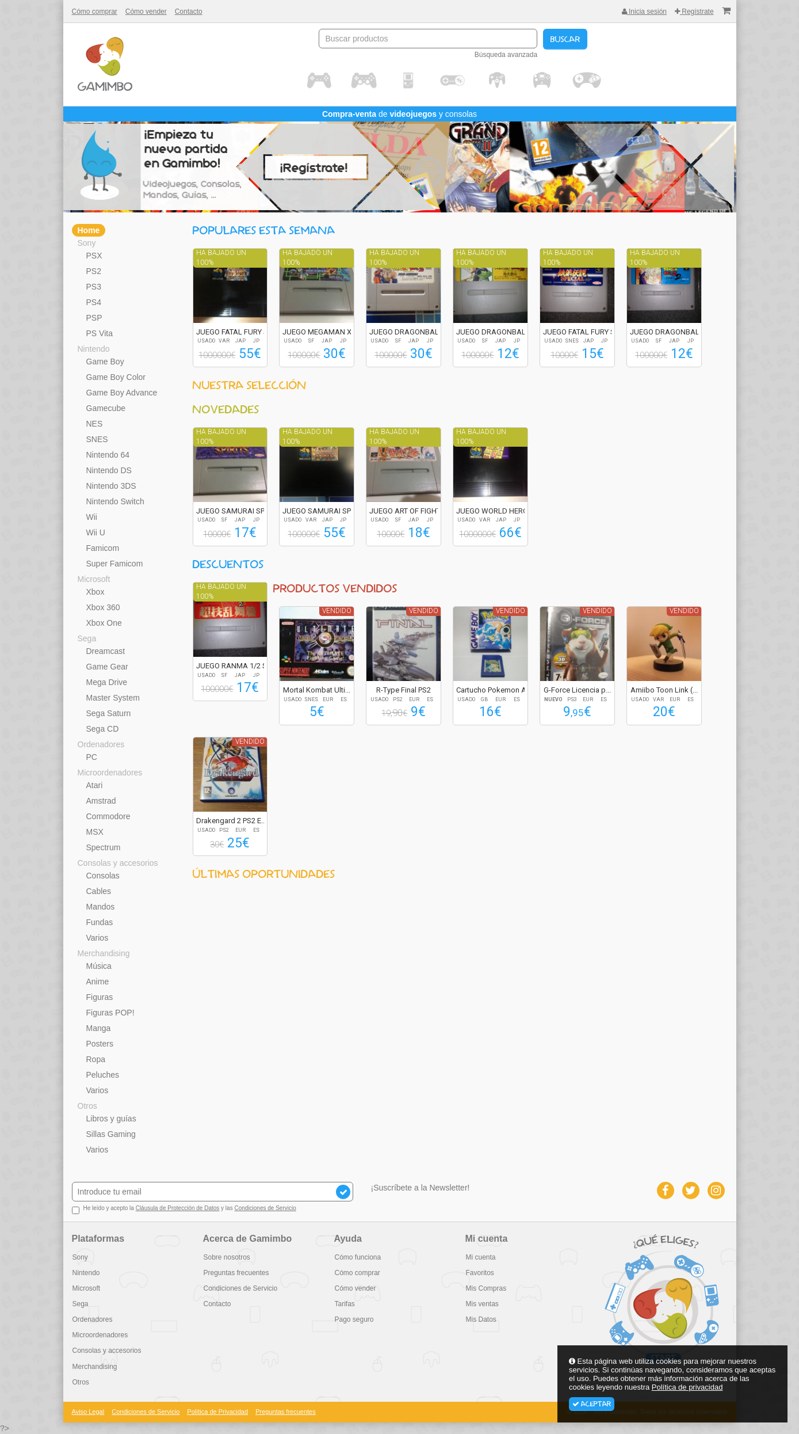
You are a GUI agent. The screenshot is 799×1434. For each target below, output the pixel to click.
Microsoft (94, 579)
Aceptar (591, 1404)
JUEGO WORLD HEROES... (499, 511)
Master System (113, 697)
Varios (97, 937)
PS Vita (99, 333)
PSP (94, 317)
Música (99, 966)
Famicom (103, 548)
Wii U (95, 532)
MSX (95, 831)
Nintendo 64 (108, 454)
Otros (87, 1105)
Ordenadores (101, 744)
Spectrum (103, 847)
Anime (97, 981)
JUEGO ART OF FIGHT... (407, 511)
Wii (91, 517)
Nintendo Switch (115, 501)
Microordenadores (110, 772)
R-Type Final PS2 (403, 690)
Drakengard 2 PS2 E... (231, 820)
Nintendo (94, 348)
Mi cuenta (480, 1257)
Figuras (99, 997)
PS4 (93, 302)
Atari (94, 785)
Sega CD (102, 728)
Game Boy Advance (122, 392)
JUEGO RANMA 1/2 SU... (236, 665)
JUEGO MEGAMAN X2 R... (324, 332)
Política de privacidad (687, 1387)
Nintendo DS (109, 470)
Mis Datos (480, 1319)
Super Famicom (114, 563)
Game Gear (107, 666)
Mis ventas (481, 1304)
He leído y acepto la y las (184, 1209)
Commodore (108, 816)
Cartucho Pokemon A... (494, 690)
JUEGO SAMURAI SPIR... (236, 511)
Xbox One (104, 622)
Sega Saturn (108, 713)
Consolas (103, 875)
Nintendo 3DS (111, 485)
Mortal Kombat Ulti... (316, 690)
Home (89, 230)
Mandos (100, 906)
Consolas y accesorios (118, 863)
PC (91, 757)
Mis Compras (485, 1288)
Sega (87, 638)
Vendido (336, 611)
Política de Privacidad (217, 1411)
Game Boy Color (116, 377)
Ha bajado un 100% (221, 258)
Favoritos (479, 1273)
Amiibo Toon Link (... (664, 690)
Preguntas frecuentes (236, 1273)
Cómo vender (146, 11)
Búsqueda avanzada (506, 55)
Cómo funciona (357, 1257)
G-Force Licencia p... (577, 690)
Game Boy (105, 361)
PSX (94, 255)
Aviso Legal (88, 1411)
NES (94, 423)
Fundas (99, 922)
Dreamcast (105, 651)
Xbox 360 (103, 607)
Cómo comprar (94, 11)
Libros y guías (111, 1118)
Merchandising (104, 953)
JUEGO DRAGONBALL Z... (411, 332)
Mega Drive (107, 682)
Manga (98, 1028)
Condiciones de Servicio (265, 1208)
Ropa (95, 1059)
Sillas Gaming (111, 1134)
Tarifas (344, 1304)
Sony (87, 243)
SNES (97, 439)
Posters (99, 1043)
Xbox (95, 591)
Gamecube (105, 408)
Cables (99, 891)
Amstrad (101, 800)
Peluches (103, 1074)
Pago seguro (353, 1319)
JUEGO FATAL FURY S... (234, 332)
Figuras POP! (110, 1012)
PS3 (93, 286)
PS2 (93, 271)
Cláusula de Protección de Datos (178, 1208)
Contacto (188, 11)
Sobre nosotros (226, 1257)
